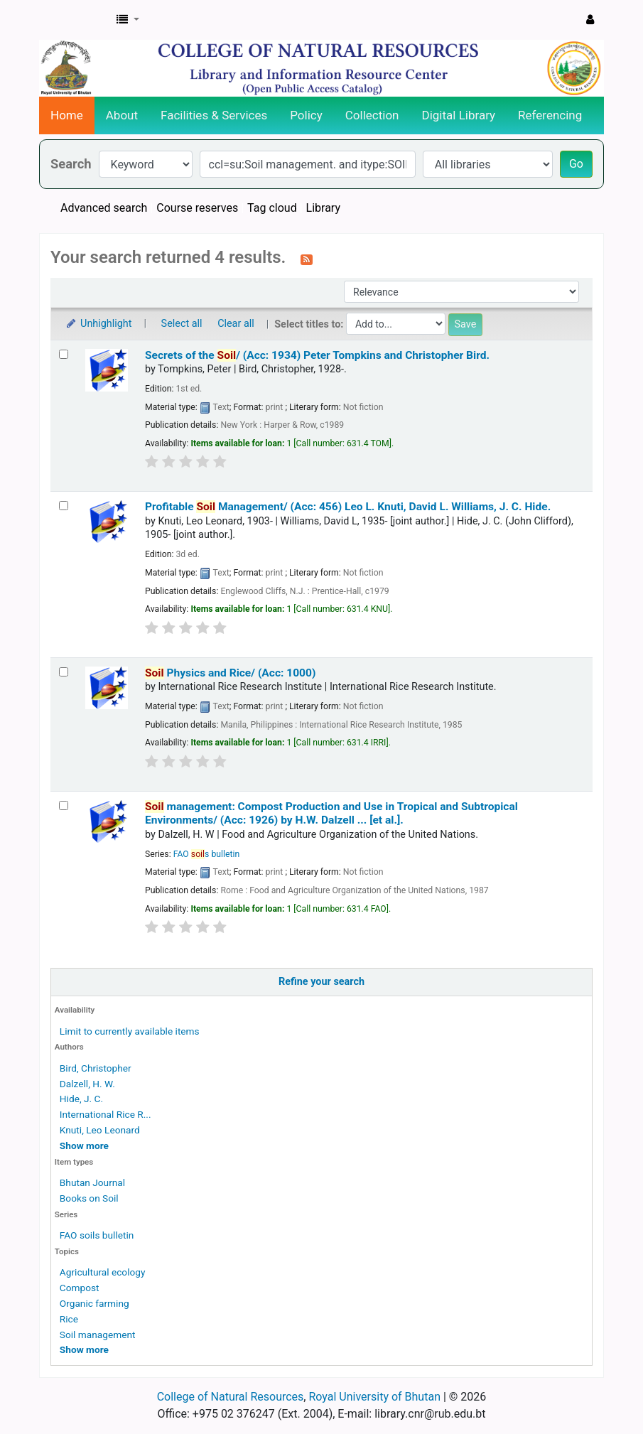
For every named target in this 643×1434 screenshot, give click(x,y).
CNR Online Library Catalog (75, 20)
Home (66, 115)
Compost (79, 1287)
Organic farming (94, 1303)
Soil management (98, 1334)
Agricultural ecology (103, 1272)
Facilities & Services (214, 115)
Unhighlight (98, 324)
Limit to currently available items (130, 1031)
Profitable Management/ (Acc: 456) (348, 506)
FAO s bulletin (206, 854)
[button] (128, 20)
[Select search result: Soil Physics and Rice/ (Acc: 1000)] (63, 671)
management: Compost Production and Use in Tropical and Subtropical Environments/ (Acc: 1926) (331, 813)
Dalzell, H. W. (87, 1083)
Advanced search (103, 208)
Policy (306, 115)
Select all (181, 324)
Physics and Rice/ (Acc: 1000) (230, 673)
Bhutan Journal (92, 1182)
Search (71, 163)
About (122, 115)
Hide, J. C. (81, 1098)
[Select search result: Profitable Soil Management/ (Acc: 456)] (63, 505)
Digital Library (459, 115)
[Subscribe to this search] (306, 258)
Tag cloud (272, 208)
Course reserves (197, 208)
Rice (69, 1319)
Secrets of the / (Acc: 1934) (317, 355)
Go (576, 164)
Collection (372, 115)
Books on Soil (89, 1198)
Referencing (550, 115)
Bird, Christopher (95, 1068)
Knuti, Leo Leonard (100, 1130)
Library (323, 208)
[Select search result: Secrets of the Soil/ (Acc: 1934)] (63, 354)
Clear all (235, 324)
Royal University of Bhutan (374, 1396)
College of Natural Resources (230, 1396)
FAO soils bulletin (97, 1235)
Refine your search (321, 982)
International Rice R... (105, 1114)
